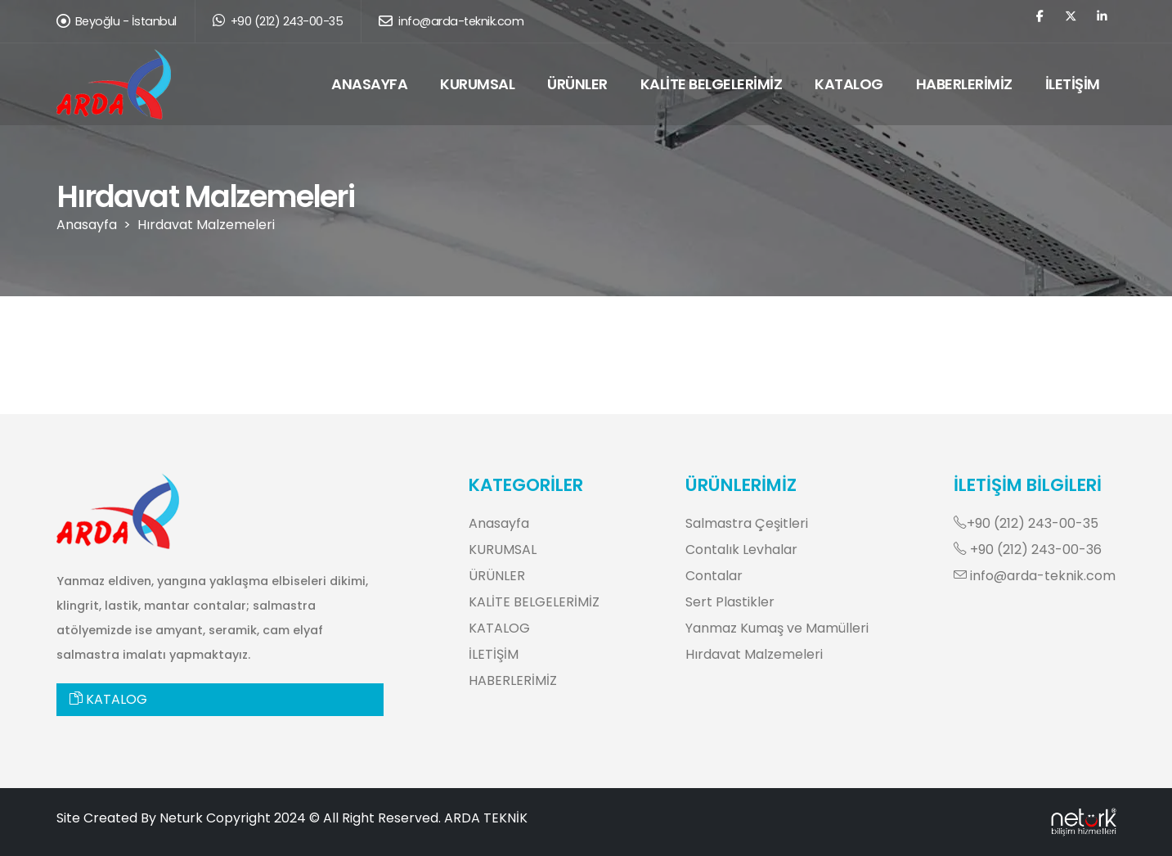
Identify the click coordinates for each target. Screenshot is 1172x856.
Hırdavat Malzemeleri (206, 224)
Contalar (714, 575)
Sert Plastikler (730, 601)
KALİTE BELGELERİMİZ (711, 84)
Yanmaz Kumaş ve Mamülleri (777, 628)
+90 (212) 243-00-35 (278, 21)
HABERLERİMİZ (964, 84)
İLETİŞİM (1072, 84)
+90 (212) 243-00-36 (1028, 549)
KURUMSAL (477, 84)
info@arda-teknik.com (451, 21)
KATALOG (849, 84)
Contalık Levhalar (741, 549)
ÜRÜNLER (577, 84)
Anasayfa (86, 224)
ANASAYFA (369, 84)
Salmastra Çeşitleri (746, 523)
